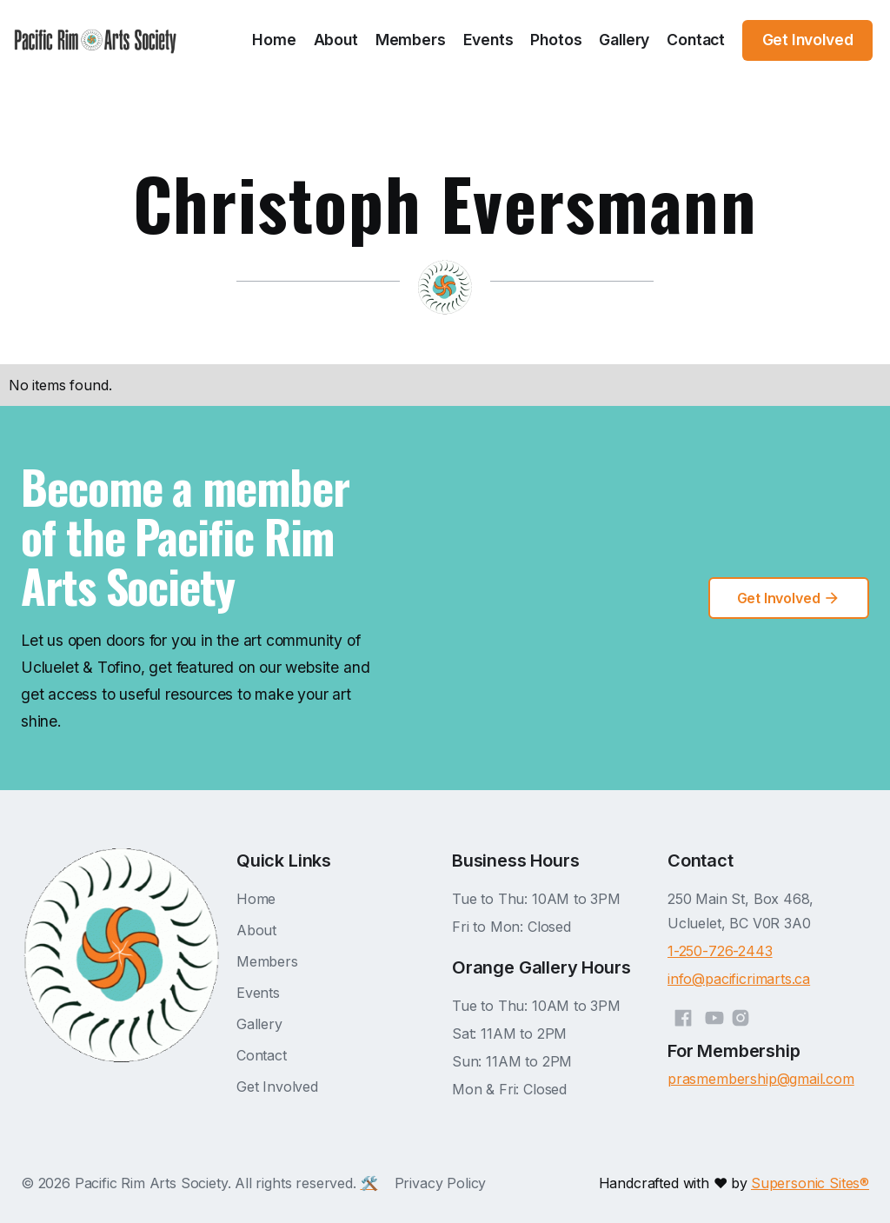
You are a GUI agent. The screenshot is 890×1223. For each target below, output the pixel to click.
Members (410, 39)
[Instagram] (740, 1015)
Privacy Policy (441, 1183)
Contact (696, 39)
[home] (96, 40)
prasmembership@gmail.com (761, 1078)
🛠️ (369, 1183)
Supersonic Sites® (810, 1183)
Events (488, 39)
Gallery (624, 39)
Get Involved (277, 1086)
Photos (555, 39)
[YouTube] (714, 1015)
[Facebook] (683, 1015)
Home (274, 39)
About (336, 39)
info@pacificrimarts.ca (739, 978)
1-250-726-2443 (720, 951)
